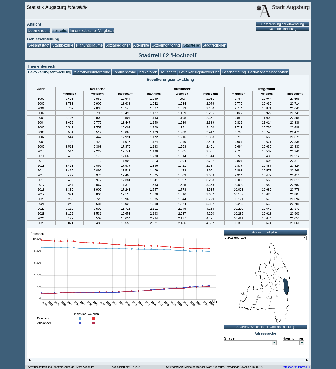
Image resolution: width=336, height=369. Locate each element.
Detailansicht (39, 30)
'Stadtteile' (191, 45)
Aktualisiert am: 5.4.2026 (126, 366)
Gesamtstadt (39, 45)
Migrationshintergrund (91, 72)
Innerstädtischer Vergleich (92, 30)
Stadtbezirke (62, 45)
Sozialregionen (118, 45)
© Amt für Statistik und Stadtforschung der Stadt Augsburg (60, 366)
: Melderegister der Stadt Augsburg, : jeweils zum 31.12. (214, 366)
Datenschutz (289, 366)
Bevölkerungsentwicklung (49, 72)
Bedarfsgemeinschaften (268, 72)
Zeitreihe (59, 30)
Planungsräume (89, 45)
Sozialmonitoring (166, 45)
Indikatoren (147, 72)
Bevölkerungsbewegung (199, 72)
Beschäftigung (234, 72)
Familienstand (124, 72)
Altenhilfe (141, 45)
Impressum (303, 366)
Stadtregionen (214, 45)
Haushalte (168, 72)
